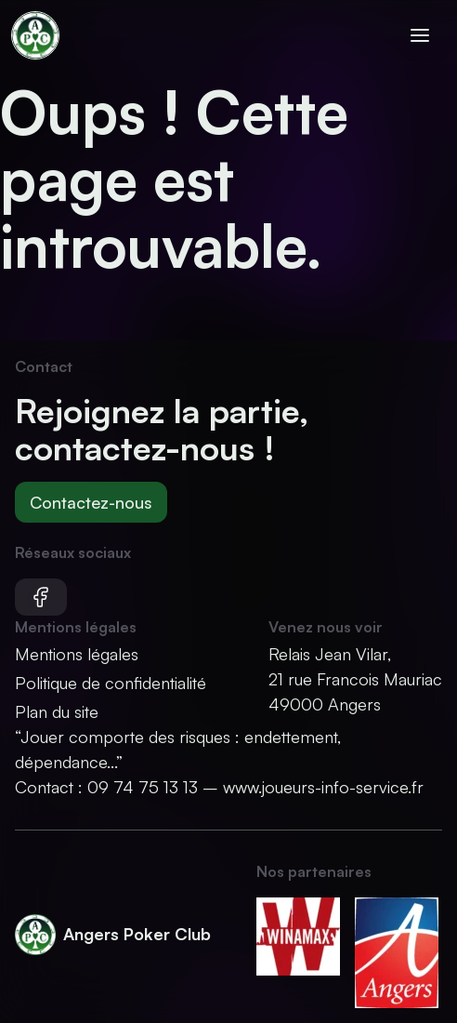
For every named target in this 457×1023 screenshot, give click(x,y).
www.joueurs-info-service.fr (323, 787)
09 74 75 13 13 (142, 787)
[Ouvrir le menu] (420, 38)
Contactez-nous (91, 502)
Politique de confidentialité (110, 682)
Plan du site (56, 711)
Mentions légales (76, 654)
